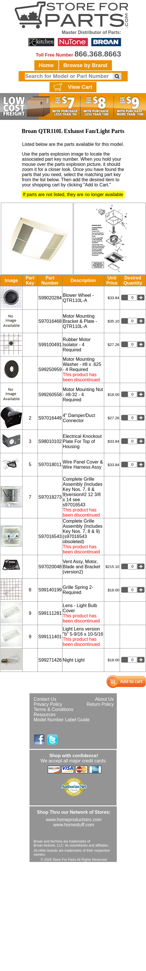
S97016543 (50, 536)
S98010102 (50, 441)
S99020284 (50, 297)
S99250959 (50, 369)
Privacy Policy (48, 704)
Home (46, 65)
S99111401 (50, 636)
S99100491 (50, 344)
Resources (45, 714)
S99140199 (50, 589)
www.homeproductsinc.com (74, 819)
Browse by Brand (85, 65)
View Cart (72, 87)
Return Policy (100, 704)
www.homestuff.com (73, 824)
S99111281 (50, 613)
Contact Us (45, 699)
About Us (104, 699)
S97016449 (50, 418)
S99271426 (50, 660)
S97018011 (50, 464)
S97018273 (50, 497)
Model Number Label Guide (62, 719)
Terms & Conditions (54, 709)
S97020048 (50, 566)
